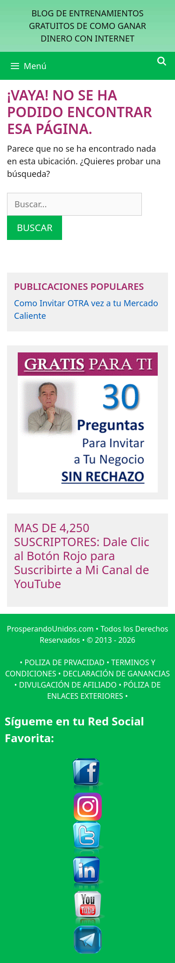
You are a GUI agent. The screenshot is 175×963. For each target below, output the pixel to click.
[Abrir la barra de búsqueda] (161, 61)
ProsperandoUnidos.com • (53, 629)
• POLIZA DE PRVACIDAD (62, 662)
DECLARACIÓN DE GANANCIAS (116, 673)
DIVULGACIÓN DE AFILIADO (68, 685)
